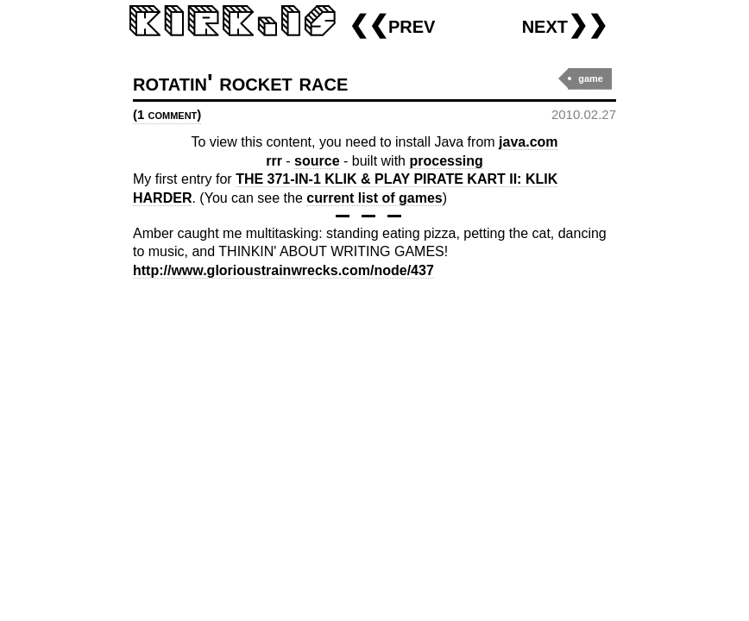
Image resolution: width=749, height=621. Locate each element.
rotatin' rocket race (240, 82)
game (590, 78)
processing (445, 161)
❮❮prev (392, 24)
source (316, 161)
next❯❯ (564, 24)
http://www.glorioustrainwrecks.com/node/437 (283, 270)
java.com (528, 142)
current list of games (374, 198)
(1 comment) (167, 114)
